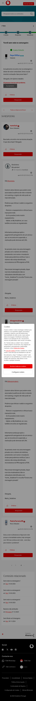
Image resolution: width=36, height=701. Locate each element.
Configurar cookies (18, 372)
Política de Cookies (19, 348)
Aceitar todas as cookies (18, 366)
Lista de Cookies (10, 350)
